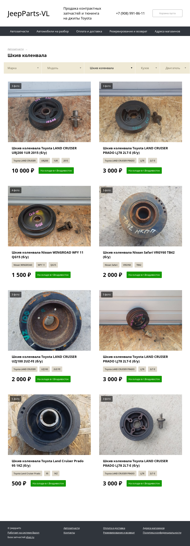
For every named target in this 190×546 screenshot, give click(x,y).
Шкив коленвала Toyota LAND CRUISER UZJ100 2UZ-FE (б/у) (44, 358)
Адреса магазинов (153, 528)
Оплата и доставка (114, 528)
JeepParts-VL (28, 13)
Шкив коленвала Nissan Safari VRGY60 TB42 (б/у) (139, 254)
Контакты (69, 532)
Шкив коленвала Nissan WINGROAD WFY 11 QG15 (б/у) (47, 254)
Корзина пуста (167, 13)
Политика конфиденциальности (162, 532)
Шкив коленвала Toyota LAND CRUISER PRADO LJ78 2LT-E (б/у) (135, 150)
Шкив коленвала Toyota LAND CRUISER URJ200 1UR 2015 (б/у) (44, 150)
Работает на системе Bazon (23, 532)
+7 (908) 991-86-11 (130, 13)
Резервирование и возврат (119, 532)
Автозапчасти (16, 49)
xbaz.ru (30, 537)
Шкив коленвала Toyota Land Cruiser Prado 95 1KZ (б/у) (48, 463)
